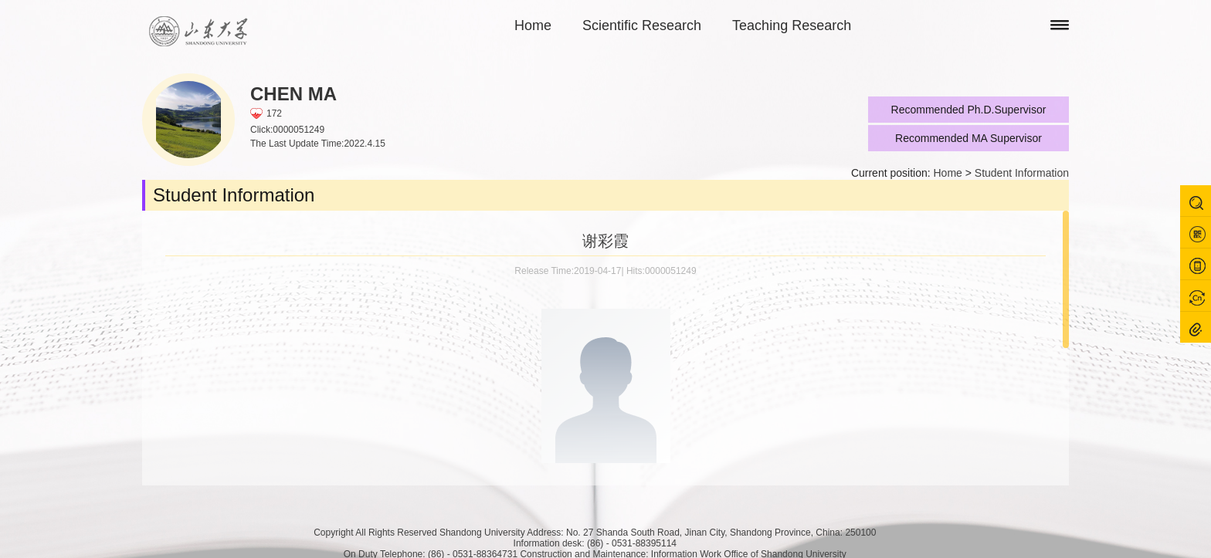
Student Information (1022, 173)
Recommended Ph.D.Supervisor (968, 109)
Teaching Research (791, 25)
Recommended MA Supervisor (968, 138)
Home (532, 25)
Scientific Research (641, 25)
